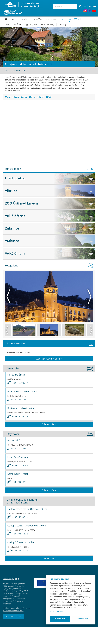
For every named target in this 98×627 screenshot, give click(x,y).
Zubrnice (49, 228)
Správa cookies (13, 616)
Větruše (49, 191)
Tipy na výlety (32, 24)
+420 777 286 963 (19, 448)
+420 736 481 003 (19, 399)
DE (94, 6)
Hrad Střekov (49, 178)
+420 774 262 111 (19, 482)
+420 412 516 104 (19, 465)
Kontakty (62, 24)
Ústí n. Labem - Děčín (70, 19)
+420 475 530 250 (19, 416)
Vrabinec (49, 241)
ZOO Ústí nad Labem (49, 203)
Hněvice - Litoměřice (21, 19)
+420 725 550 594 (19, 517)
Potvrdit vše (60, 618)
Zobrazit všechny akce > (49, 358)
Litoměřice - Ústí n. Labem (45, 19)
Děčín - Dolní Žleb (14, 24)
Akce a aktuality (49, 24)
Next (89, 296)
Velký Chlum (49, 253)
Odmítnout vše (82, 618)
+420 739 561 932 (19, 534)
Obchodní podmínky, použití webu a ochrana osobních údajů (16, 609)
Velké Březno (49, 216)
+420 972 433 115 (19, 550)
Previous (8, 296)
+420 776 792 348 (19, 383)
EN (90, 6)
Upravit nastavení (57, 611)
